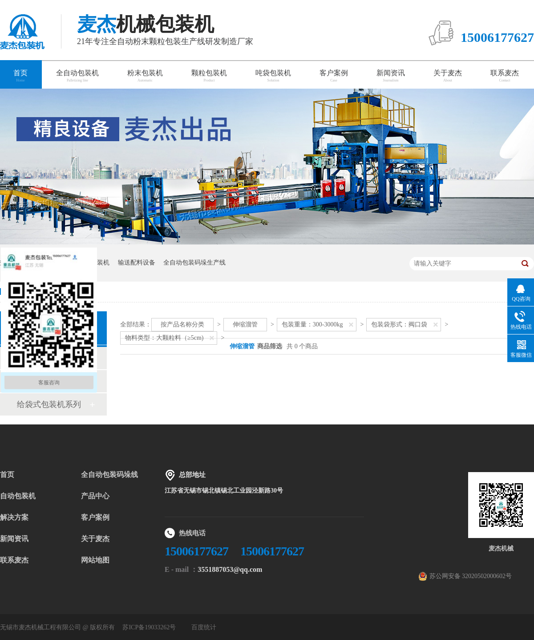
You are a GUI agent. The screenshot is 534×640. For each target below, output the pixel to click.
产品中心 (95, 496)
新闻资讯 (390, 76)
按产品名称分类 (182, 324)
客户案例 (334, 76)
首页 (7, 474)
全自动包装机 (77, 76)
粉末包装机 (145, 76)
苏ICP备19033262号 (149, 627)
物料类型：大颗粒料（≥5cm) (164, 337)
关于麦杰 (447, 76)
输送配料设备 (136, 262)
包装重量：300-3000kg (312, 324)
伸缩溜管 (245, 324)
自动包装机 (18, 496)
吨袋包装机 (273, 76)
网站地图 (95, 560)
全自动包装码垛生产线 (194, 262)
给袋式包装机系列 (49, 404)
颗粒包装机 (209, 76)
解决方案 (14, 517)
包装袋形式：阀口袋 (399, 324)
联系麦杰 (504, 76)
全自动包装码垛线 (109, 474)
